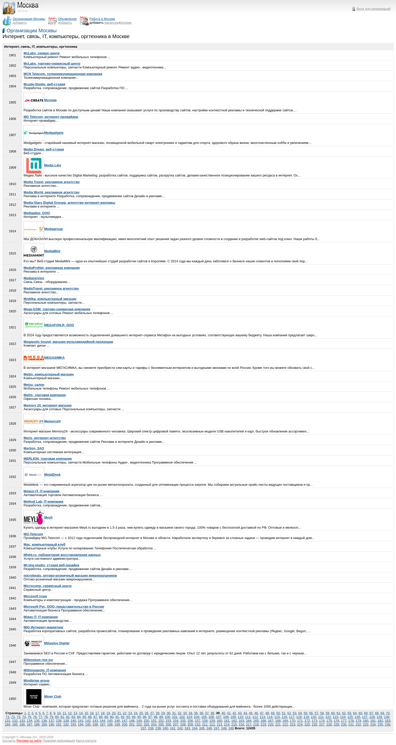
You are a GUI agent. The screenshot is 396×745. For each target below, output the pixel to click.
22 (124, 713)
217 (249, 724)
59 (327, 713)
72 (13, 717)
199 (117, 724)
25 (141, 713)
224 (300, 724)
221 (278, 724)
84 (79, 717)
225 (307, 724)
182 (380, 721)
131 (7, 721)
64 (355, 713)
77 (40, 717)
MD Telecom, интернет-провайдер (50, 117)
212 (212, 724)
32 (179, 713)
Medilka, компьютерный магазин (49, 299)
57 (316, 713)
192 (66, 724)
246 (209, 728)
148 (132, 721)
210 (197, 724)
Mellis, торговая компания (44, 395)
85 (84, 717)
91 (117, 717)
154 (176, 721)
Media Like (42, 165)
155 (183, 721)
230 (343, 724)
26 (146, 713)
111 (248, 717)
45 (250, 713)
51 (283, 713)
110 (240, 717)
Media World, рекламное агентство (51, 192)
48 (267, 713)
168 (278, 721)
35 (195, 713)
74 (24, 717)
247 (216, 728)
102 (182, 717)
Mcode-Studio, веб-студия (44, 84)
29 (163, 713)
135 (37, 721)
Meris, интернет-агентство (44, 438)
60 (333, 713)
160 (219, 721)
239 (158, 728)
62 (343, 713)
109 (233, 717)
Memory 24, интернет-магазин (47, 405)
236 (387, 724)
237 (143, 728)
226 (314, 724)
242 (180, 728)
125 (350, 717)
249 (231, 728)
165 (256, 721)
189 (44, 724)
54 (300, 713)
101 (175, 717)
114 (270, 717)
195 (88, 724)
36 (201, 713)
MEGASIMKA (44, 357)
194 (80, 724)
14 (81, 713)
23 (130, 713)
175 (329, 721)
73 (18, 717)
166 (263, 721)
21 (119, 713)
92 (122, 717)
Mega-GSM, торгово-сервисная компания (56, 309)
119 (306, 717)
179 (358, 721)
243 (187, 728)
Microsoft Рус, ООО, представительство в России (63, 606)
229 (336, 724)
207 (176, 724)
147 (124, 721)
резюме (126, 22)
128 (372, 717)
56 (311, 713)
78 (46, 717)
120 (313, 717)
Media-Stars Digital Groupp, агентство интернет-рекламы (69, 202)
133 (22, 721)
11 (64, 713)
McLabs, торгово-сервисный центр (51, 63)
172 (307, 721)
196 (95, 724)
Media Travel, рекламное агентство (51, 182)
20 (113, 713)
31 (174, 713)
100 (167, 717)
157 (197, 721)
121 (321, 717)
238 (151, 728)
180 (365, 721)
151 (154, 721)
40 (223, 713)
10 (59, 713)
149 (139, 721)
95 (139, 717)
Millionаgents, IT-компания (44, 670)
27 (152, 713)
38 (212, 713)
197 (102, 724)
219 (263, 724)
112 (255, 717)
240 (165, 728)
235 (380, 724)
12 (69, 713)
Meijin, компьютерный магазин (48, 374)
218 (256, 724)
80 (57, 717)
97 (150, 717)
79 (51, 717)
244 (194, 728)
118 (299, 717)
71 (7, 717)
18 (103, 713)
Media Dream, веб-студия (43, 149)
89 (106, 717)
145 (110, 721)
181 (373, 721)
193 (73, 724)
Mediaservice (33, 278)
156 (190, 721)
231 (351, 724)
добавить (20, 22)
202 (139, 724)
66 (365, 713)
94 (133, 717)
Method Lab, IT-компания (43, 501)
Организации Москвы (32, 30)
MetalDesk (41, 474)
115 (277, 717)
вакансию (112, 22)
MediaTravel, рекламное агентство (51, 288)
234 (373, 724)
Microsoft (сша (35, 596)
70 (387, 713)
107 (218, 717)
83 (73, 717)
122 (328, 717)
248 (224, 728)
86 (89, 717)
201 (132, 724)
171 (300, 721)
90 (111, 717)
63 (349, 713)
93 (128, 717)
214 (227, 724)
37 (207, 713)
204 (154, 724)
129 (379, 717)
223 (292, 724)
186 (22, 724)
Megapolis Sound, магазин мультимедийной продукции (68, 342)
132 (15, 721)
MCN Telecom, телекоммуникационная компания (62, 74)
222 (285, 724)
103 (189, 717)
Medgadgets (43, 133)
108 (226, 717)
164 (249, 721)
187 (29, 724)
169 (285, 721)
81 (62, 717)
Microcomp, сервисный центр (47, 586)
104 (197, 717)
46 (256, 713)
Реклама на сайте (29, 740)
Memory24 (41, 421)
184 (7, 724)
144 (102, 721)
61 (338, 713)
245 (202, 728)
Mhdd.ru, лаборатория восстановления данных (62, 555)
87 (95, 717)
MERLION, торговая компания (47, 458)
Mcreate (40, 100)
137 (51, 721)
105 (204, 717)
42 (234, 713)
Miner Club (42, 696)
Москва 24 (28, 737)
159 (212, 721)
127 (364, 717)
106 (211, 717)
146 (117, 721)
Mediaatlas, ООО (36, 213)
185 (15, 724)
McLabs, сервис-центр (41, 53)
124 (342, 717)
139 (66, 721)
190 (51, 724)
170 (292, 721)
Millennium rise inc (38, 660)
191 (59, 724)
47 (261, 713)
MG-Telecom (33, 534)
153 (168, 721)
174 (322, 721)
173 (314, 721)
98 (155, 717)
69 (382, 713)
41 (229, 713)
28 (157, 713)
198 (110, 724)
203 (146, 724)
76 (35, 717)
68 (377, 713)
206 (168, 724)
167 (271, 721)
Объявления (67, 19)
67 (371, 713)
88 (101, 717)
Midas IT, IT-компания (40, 617)
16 (91, 713)
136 (44, 721)
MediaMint (41, 251)
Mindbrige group (36, 680)
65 (360, 713)
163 (241, 721)
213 (219, 724)
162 (234, 721)
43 (239, 713)
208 (183, 724)
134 (29, 721)
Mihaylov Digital (46, 643)
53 (294, 713)
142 (88, 721)
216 (241, 724)
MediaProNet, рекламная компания (51, 268)
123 (335, 717)
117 (291, 717)
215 (234, 724)
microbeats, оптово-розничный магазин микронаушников (70, 575)
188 (37, 724)
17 (97, 713)
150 (146, 721)
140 (73, 721)
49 (272, 713)
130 (386, 717)
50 (278, 713)
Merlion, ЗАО (33, 448)
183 (387, 721)
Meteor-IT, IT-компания (41, 491)
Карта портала (86, 740)
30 (168, 713)
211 (205, 724)
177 (343, 721)
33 (185, 713)
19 (108, 713)
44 (245, 713)
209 (190, 724)
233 (365, 724)
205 (161, 724)
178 (351, 721)
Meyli (38, 517)
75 (29, 717)
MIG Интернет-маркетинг (43, 627)
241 (173, 728)
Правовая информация (58, 740)
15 (86, 713)
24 (135, 713)
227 (322, 724)
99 (161, 717)
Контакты (9, 740)
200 (124, 724)
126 (357, 717)
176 (336, 721)
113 (262, 717)
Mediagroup (43, 229)
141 (80, 721)
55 (305, 713)
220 (271, 724)
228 (329, 724)
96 (144, 717)
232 (358, 724)
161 (227, 721)
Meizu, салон (33, 385)
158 (205, 721)
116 (284, 717)
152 (161, 721)
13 (75, 713)
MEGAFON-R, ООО (48, 325)
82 (67, 717)
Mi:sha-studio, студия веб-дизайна (51, 565)
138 (59, 721)
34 (190, 713)
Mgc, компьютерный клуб (44, 544)
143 (95, 721)
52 (289, 713)
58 (322, 713)
